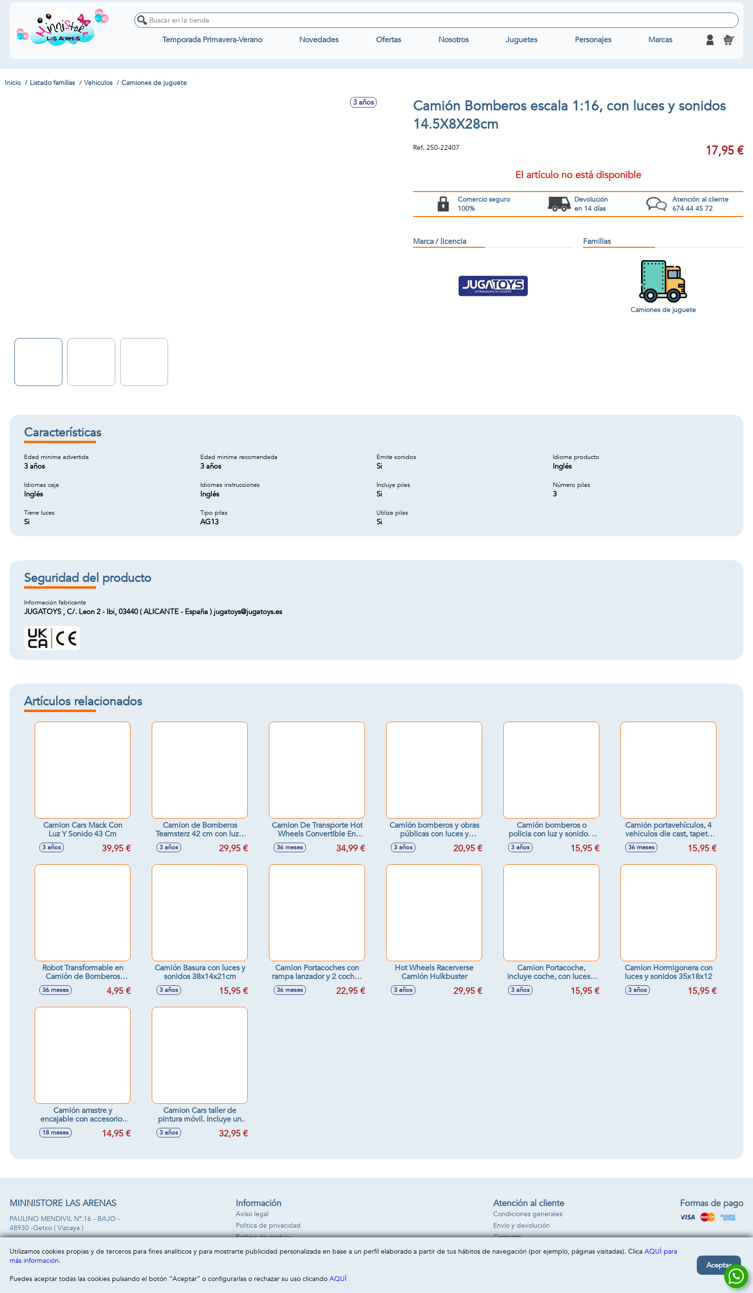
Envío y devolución (521, 1225)
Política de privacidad (268, 1225)
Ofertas (388, 40)
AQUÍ (338, 1278)
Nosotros (453, 40)
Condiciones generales (527, 1214)
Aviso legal (252, 1214)
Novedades (319, 40)
